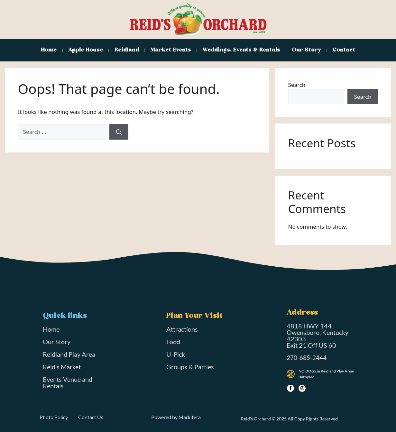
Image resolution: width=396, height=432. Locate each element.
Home (49, 50)
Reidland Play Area (69, 354)
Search (297, 84)
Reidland (127, 50)
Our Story (306, 50)
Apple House (85, 50)
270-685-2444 (307, 357)
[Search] (118, 132)
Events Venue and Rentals (67, 382)
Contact (344, 50)
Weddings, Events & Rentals (241, 50)
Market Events (171, 50)
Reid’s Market (62, 367)
